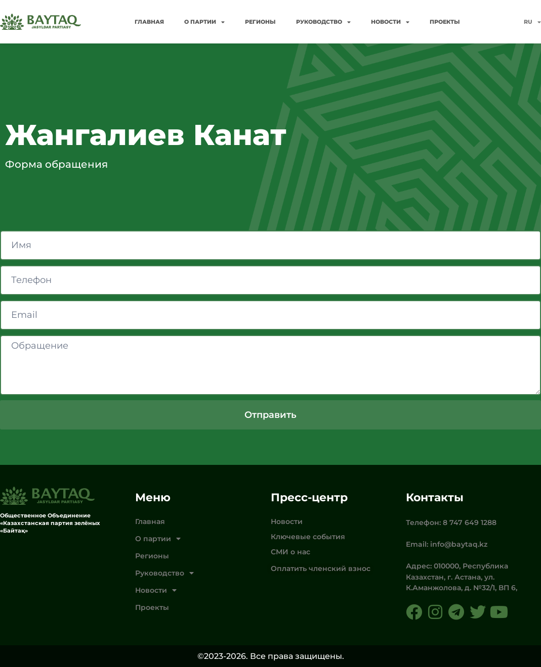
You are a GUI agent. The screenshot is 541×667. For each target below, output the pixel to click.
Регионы (260, 21)
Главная (149, 21)
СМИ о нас (290, 551)
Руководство (323, 22)
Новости (390, 22)
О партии (204, 22)
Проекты (445, 21)
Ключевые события (308, 536)
